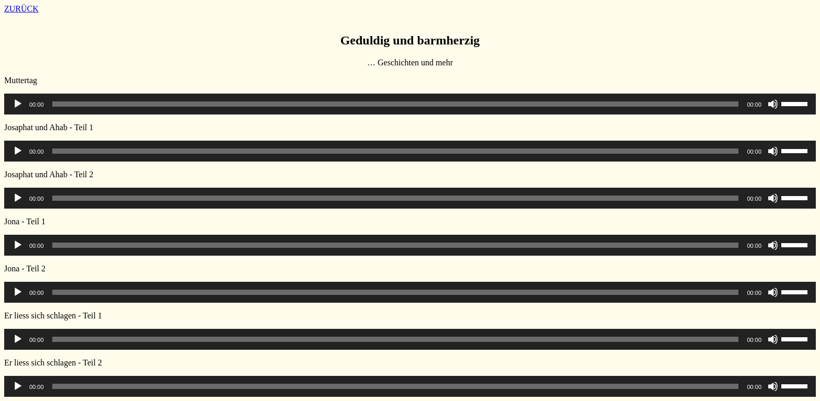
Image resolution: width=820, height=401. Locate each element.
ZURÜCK (21, 8)
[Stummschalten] (773, 104)
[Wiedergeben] (18, 104)
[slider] (395, 104)
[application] (410, 104)
